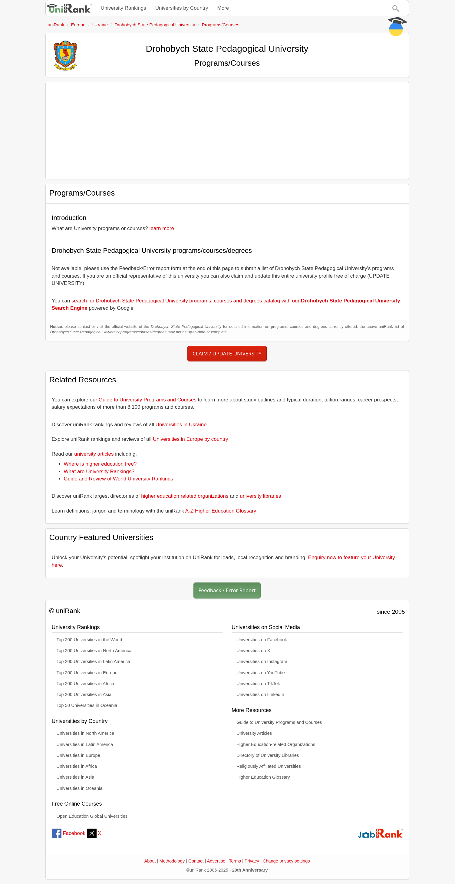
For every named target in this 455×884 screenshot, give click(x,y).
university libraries (260, 496)
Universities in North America (85, 733)
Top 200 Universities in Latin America (93, 661)
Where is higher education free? (100, 464)
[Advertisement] (227, 130)
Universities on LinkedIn (260, 694)
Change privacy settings (286, 861)
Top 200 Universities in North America (94, 650)
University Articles (254, 733)
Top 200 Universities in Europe (87, 672)
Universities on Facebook (261, 639)
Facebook (68, 833)
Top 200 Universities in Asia (84, 694)
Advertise (216, 861)
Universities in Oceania (80, 788)
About (150, 861)
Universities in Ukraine (181, 424)
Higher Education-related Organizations (275, 744)
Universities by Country (181, 8)
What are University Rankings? (99, 471)
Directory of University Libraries (267, 755)
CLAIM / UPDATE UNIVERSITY (227, 353)
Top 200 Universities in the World (89, 639)
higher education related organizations (184, 496)
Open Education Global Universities (92, 816)
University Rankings (123, 8)
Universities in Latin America (85, 744)
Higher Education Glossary (263, 777)
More (223, 8)
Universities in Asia (75, 777)
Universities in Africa (77, 766)
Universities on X (253, 650)
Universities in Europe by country (190, 439)
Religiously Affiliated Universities (268, 766)
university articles (94, 454)
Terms (235, 861)
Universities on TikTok (258, 683)
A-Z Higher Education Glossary (220, 511)
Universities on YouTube (260, 672)
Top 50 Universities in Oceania (87, 705)
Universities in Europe (79, 755)
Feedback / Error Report (227, 590)
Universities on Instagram (261, 661)
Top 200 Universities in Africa (85, 683)
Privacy (252, 861)
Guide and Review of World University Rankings (118, 479)
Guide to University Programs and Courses (147, 400)
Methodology (172, 861)
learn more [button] (162, 228)
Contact (195, 861)
